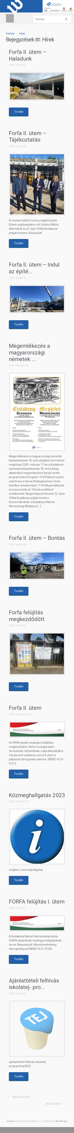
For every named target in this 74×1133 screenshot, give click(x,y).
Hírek (22, 33)
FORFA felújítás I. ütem (37, 901)
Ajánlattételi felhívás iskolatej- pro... (34, 984)
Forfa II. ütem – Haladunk (27, 55)
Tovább (18, 111)
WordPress (61, 1121)
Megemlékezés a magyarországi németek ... (29, 352)
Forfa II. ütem (25, 708)
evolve (10, 1121)
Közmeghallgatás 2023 (37, 795)
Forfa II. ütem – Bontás (37, 538)
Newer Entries (21, 1097)
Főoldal (10, 33)
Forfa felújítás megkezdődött (27, 615)
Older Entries (53, 1103)
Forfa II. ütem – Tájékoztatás (27, 136)
